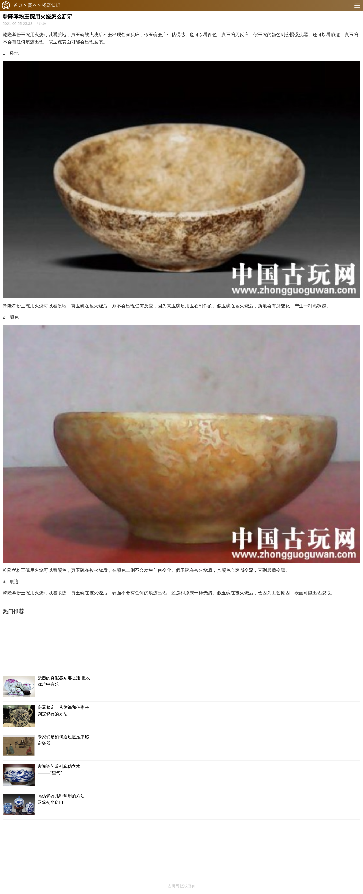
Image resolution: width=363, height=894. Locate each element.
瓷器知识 (51, 5)
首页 (18, 5)
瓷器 (32, 5)
